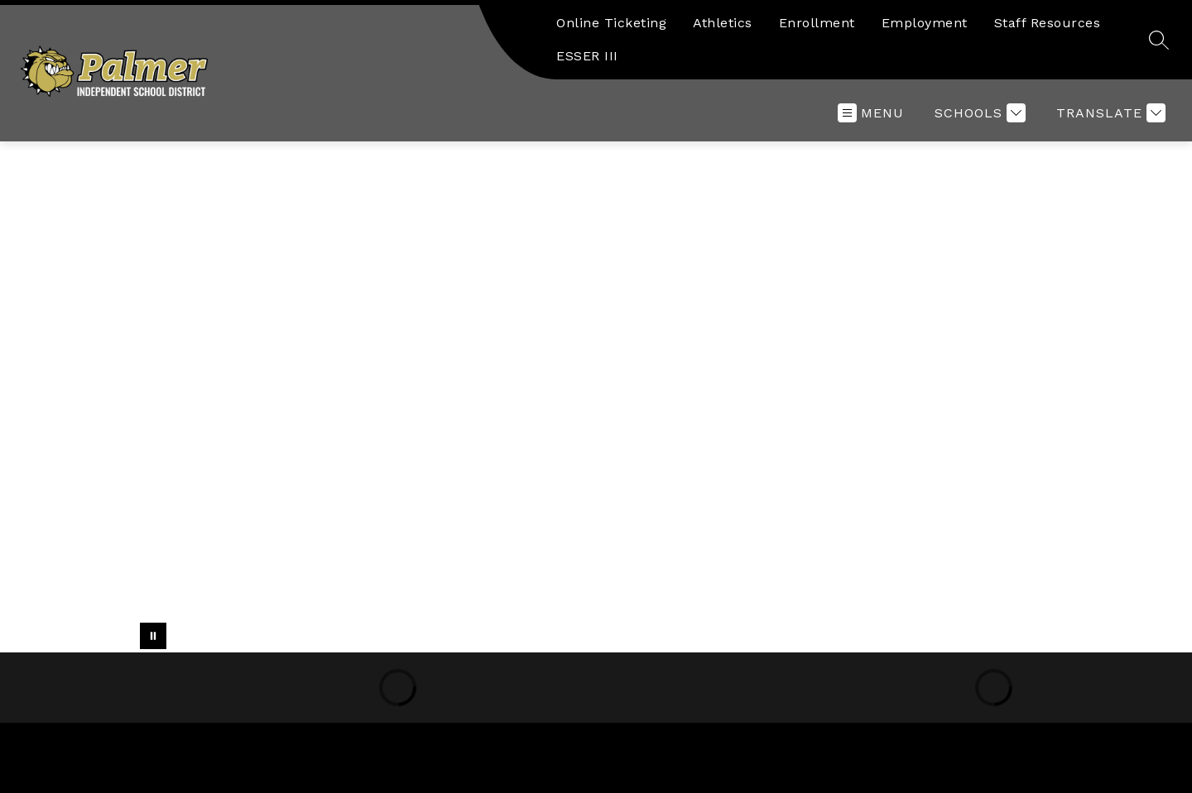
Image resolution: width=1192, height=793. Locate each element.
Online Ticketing (611, 23)
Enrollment (817, 23)
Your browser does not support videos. (596, 396)
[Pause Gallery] (153, 636)
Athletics (722, 23)
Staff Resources (1047, 23)
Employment (925, 23)
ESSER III (587, 56)
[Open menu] (871, 113)
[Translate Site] (1109, 113)
